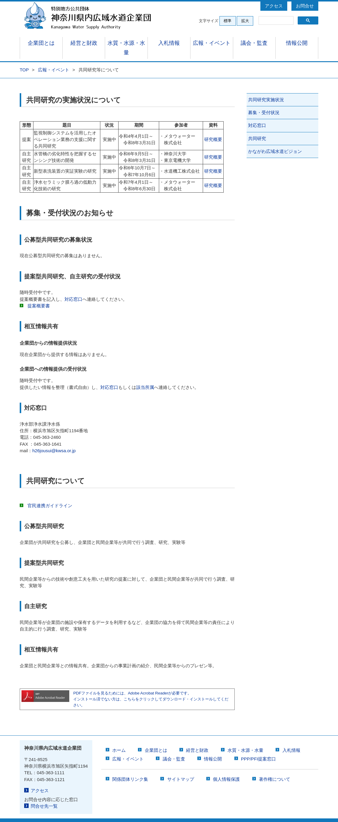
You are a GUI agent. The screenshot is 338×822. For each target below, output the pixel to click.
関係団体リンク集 (130, 770)
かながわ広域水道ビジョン (275, 142)
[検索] (275, 20)
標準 (227, 21)
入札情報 (169, 43)
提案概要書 (38, 296)
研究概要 (213, 130)
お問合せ (305, 6)
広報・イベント (211, 43)
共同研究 (257, 129)
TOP (24, 60)
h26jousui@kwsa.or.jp (54, 441)
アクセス (274, 6)
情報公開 (297, 43)
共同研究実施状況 (266, 90)
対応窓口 (73, 290)
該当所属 (145, 378)
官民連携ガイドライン (49, 496)
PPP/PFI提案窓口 (258, 749)
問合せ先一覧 (43, 796)
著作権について (274, 770)
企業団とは (41, 43)
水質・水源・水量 (126, 43)
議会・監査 (254, 43)
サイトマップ (180, 770)
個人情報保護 (226, 770)
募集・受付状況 (263, 103)
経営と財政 (84, 43)
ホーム (119, 741)
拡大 (245, 21)
